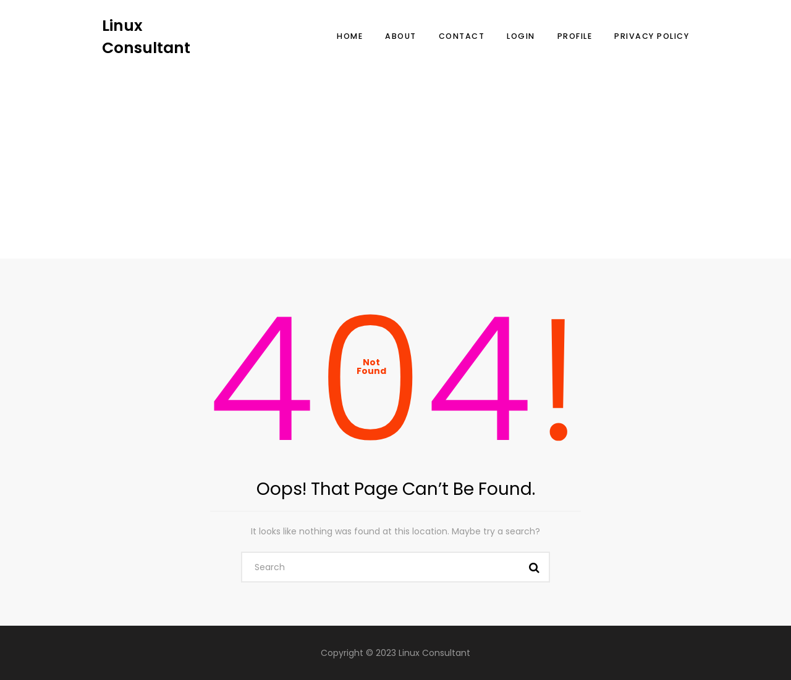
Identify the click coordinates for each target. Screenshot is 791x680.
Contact (462, 36)
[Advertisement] (395, 151)
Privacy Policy (651, 36)
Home (350, 36)
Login (521, 36)
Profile (575, 36)
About (401, 36)
